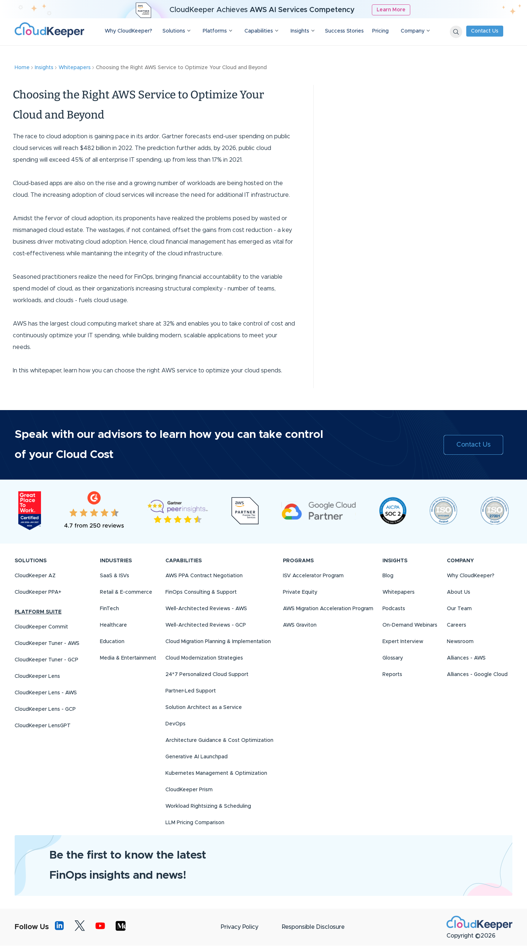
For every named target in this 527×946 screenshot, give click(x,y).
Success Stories (344, 31)
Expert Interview (402, 641)
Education (112, 641)
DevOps (175, 724)
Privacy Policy (239, 927)
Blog (387, 575)
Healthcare (113, 625)
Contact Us (484, 31)
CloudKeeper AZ (35, 575)
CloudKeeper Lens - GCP (45, 709)
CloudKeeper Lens (37, 676)
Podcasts (393, 608)
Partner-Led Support (190, 691)
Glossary (392, 658)
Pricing (380, 31)
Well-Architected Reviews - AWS (206, 608)
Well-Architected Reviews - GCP (205, 625)
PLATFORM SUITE (38, 612)
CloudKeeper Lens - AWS (46, 692)
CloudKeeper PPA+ (38, 592)
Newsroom (460, 641)
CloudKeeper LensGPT (43, 725)
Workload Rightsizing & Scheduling (208, 806)
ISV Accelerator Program (313, 575)
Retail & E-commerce (126, 592)
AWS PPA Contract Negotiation (204, 575)
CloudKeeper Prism (189, 789)
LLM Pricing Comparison (194, 822)
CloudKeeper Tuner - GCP (46, 659)
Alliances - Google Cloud (477, 674)
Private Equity (300, 592)
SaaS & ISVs (114, 575)
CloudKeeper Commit (41, 627)
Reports (392, 674)
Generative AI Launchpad (196, 756)
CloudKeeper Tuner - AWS (47, 643)
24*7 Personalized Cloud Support (206, 674)
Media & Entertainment (128, 658)
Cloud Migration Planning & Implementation (218, 641)
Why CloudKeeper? (128, 31)
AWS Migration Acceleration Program (328, 608)
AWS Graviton (300, 625)
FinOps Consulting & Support (201, 592)
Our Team (459, 608)
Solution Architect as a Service (203, 707)
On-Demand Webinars (409, 625)
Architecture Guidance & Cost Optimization (219, 740)
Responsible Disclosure (313, 927)
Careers (456, 625)
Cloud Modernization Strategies (204, 658)
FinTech (109, 608)
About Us (458, 592)
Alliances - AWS (466, 658)
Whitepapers (398, 592)
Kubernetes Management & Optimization (216, 773)
